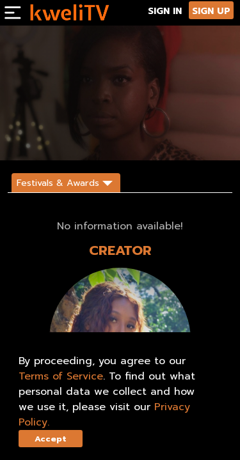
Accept (51, 439)
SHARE (131, 139)
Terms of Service (61, 376)
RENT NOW (92, 139)
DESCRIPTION (175, 139)
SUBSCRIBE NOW (36, 139)
